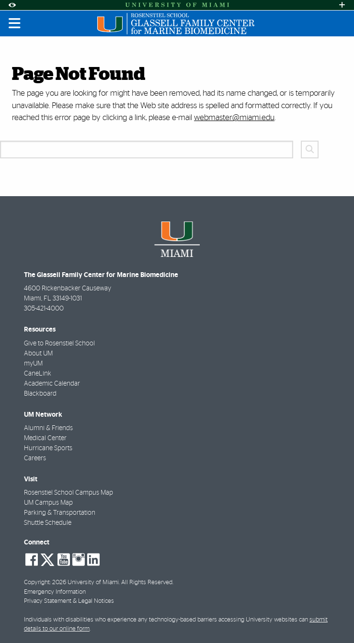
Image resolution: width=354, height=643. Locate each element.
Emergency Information (55, 592)
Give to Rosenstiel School (59, 343)
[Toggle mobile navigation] (15, 23)
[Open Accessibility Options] (12, 5)
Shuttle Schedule (47, 523)
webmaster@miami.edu (234, 117)
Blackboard (40, 393)
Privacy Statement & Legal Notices (69, 601)
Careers (35, 458)
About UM (38, 353)
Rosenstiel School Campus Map (68, 492)
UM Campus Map (48, 502)
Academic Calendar (52, 383)
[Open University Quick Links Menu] (342, 5)
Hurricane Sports (48, 448)
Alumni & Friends (48, 428)
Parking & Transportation (59, 513)
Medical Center (45, 438)
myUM (33, 363)
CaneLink (37, 373)
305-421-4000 (44, 308)
